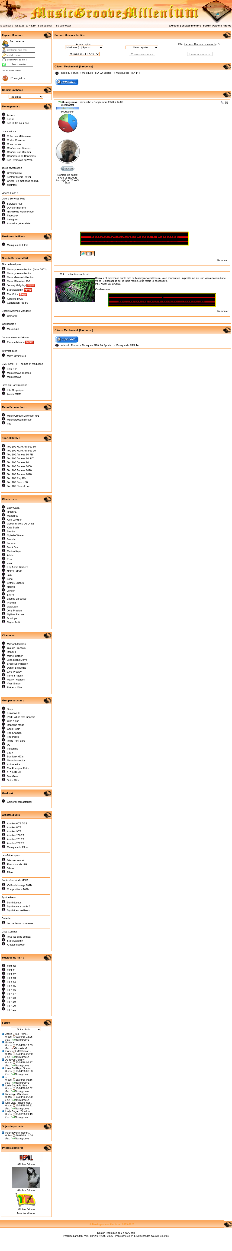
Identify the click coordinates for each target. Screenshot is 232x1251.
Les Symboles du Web (19, 160)
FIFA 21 (11, 1009)
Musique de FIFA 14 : (128, 72)
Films (10, 872)
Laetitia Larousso (16, 598)
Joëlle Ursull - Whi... (16, 1033)
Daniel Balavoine (16, 667)
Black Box (12, 547)
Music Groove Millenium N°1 (23, 415)
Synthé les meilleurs (18, 910)
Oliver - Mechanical (66, 66)
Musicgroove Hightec (19, 373)
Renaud (11, 651)
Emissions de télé (17, 864)
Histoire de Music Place (20, 211)
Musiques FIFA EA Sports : (97, 72)
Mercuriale (13, 329)
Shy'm (10, 594)
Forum (207, 25)
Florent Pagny (15, 675)
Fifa (9, 423)
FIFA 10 (11, 966)
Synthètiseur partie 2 (18, 906)
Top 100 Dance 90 (17, 482)
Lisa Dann (13, 606)
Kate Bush (13, 527)
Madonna (12, 515)
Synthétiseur (14, 902)
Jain (9, 575)
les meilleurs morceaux (20, 923)
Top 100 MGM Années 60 (21, 446)
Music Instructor (16, 760)
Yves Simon (13, 683)
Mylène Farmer (15, 614)
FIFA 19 (11, 1001)
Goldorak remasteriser (19, 801)
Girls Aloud (13, 721)
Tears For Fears (16, 740)
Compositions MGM (18, 889)
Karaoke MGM (15, 298)
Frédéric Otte (14, 687)
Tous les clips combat (19, 936)
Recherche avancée (205, 44)
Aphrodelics (13, 764)
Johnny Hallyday (21, 285)
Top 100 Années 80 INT (20, 458)
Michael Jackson (16, 644)
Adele (10, 555)
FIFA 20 (11, 1005)
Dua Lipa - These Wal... (18, 1102)
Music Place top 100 (18, 281)
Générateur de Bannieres (21, 156)
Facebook (12, 215)
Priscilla (11, 602)
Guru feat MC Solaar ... (18, 1051)
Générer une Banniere (19, 148)
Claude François (16, 648)
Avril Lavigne (14, 519)
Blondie (11, 539)
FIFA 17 (11, 993)
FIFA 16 (11, 990)
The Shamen (14, 732)
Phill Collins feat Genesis (21, 717)
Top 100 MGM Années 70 (21, 450)
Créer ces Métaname (19, 136)
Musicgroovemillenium (19, 273)
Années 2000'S (15, 835)
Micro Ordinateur (16, 356)
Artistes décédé (16, 944)
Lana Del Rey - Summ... (18, 1068)
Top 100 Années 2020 (19, 474)
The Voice (17, 294)
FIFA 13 (11, 978)
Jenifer (11, 590)
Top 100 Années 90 (18, 462)
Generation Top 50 (17, 302)
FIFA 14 (11, 982)
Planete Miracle (20, 342)
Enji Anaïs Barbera (17, 567)
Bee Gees (12, 776)
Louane (11, 543)
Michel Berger (15, 655)
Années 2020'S (15, 843)
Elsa (9, 559)
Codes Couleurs (16, 140)
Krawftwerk (13, 713)
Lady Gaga (13, 507)
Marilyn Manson (16, 679)
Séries (10, 868)
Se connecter (63, 25)
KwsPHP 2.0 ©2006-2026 (98, 1235)
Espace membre (191, 25)
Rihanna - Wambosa (17, 1094)
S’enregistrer (45, 25)
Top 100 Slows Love (18, 486)
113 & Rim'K (14, 772)
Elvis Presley (14, 671)
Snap (10, 709)
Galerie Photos (222, 25)
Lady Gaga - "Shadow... (18, 1111)
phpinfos (12, 184)
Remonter (223, 260)
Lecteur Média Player (19, 177)
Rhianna (11, 511)
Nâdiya (11, 586)
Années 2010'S (15, 839)
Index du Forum (69, 72)
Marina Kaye (14, 551)
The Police (13, 736)
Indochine (12, 748)
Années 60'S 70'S (17, 823)
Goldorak (12, 316)
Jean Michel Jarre (17, 659)
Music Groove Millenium (20, 277)
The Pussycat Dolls (18, 768)
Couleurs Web (15, 144)
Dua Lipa (12, 618)
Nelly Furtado (14, 571)
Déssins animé (15, 860)
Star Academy (19, 289)
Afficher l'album (26, 1164)
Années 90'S (14, 831)
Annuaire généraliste (18, 223)
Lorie (10, 578)
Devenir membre (16, 207)
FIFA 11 (11, 970)
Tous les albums (26, 1213)
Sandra (11, 531)
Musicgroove (14, 376)
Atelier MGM (14, 394)
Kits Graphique (15, 390)
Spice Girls (13, 780)
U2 (8, 744)
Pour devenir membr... (17, 1132)
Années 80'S (14, 827)
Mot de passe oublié (11, 71)
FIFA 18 (11, 997)
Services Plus (15, 203)
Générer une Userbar (19, 152)
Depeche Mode (15, 724)
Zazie (10, 563)
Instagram (12, 219)
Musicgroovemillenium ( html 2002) (27, 269)
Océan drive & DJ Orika (20, 523)
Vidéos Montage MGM (19, 885)
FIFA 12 (11, 974)
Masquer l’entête (75, 35)
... (6, 1076)
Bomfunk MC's (15, 756)
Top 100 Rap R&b (17, 478)
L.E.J (10, 752)
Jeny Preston (14, 610)
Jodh (132, 1232)
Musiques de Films (17, 245)
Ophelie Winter (15, 535)
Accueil (174, 25)
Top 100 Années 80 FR (20, 454)
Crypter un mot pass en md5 (23, 180)
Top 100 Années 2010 (19, 470)
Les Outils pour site (18, 123)
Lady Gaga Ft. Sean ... (18, 1085)
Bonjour (9, 1042)
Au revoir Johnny (15, 1059)
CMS (80, 1235)
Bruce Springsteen (17, 663)
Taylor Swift (13, 622)
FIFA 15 (11, 986)
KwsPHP (12, 369)
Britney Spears (15, 582)
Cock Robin (13, 728)
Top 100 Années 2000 (19, 466)
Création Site (14, 173)
